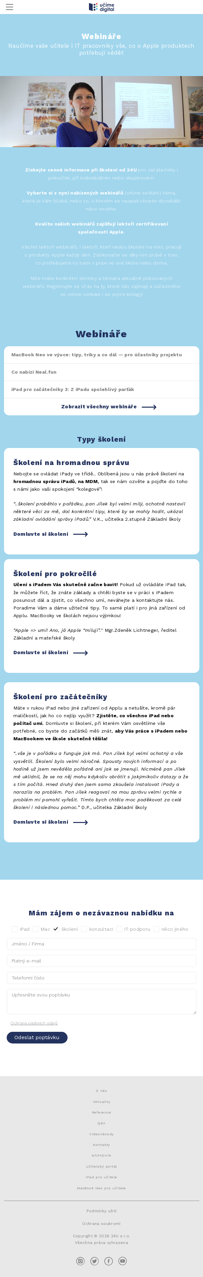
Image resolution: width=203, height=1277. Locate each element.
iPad (21, 929)
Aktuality (101, 1102)
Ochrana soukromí (101, 1223)
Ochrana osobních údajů (34, 1023)
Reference (101, 1112)
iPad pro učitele (101, 1177)
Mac (41, 929)
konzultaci (97, 929)
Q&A (101, 1123)
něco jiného (171, 929)
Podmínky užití (102, 1211)
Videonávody (101, 1134)
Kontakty (101, 1145)
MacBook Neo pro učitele (101, 1188)
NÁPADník (101, 1155)
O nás (101, 1091)
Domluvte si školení (41, 534)
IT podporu (133, 929)
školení (65, 929)
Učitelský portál (101, 1166)
